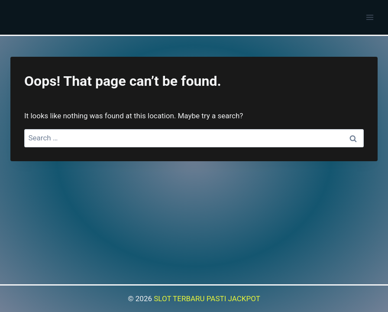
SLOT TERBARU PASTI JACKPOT (207, 298)
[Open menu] (370, 17)
